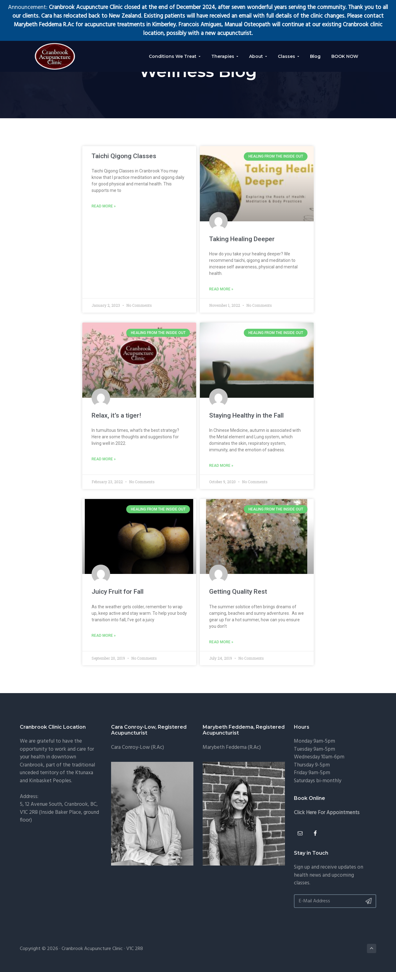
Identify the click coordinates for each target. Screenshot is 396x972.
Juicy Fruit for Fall (118, 592)
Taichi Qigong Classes (124, 156)
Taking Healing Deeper (242, 239)
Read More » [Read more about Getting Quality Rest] (221, 643)
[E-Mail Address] (335, 902)
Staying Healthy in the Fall (246, 415)
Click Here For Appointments (326, 813)
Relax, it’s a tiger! (116, 415)
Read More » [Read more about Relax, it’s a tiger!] (104, 460)
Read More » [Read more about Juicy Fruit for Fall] (104, 636)
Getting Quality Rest (238, 592)
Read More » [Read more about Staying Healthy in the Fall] (221, 466)
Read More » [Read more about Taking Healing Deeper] (221, 289)
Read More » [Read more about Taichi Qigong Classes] (104, 206)
